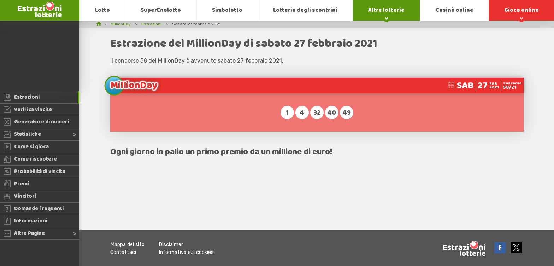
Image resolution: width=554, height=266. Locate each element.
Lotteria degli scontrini (305, 10)
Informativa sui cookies (186, 252)
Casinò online (454, 10)
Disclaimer (171, 245)
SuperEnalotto (161, 10)
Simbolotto (227, 10)
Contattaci (123, 252)
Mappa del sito (127, 245)
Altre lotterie (386, 10)
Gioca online (521, 10)
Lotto (102, 10)
